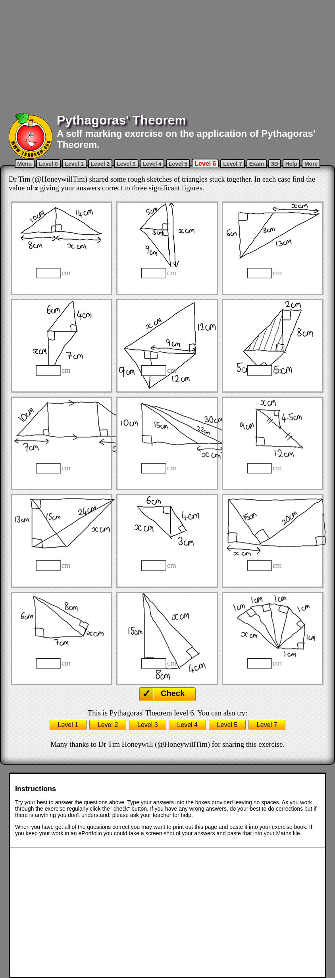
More (311, 164)
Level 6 (205, 163)
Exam (256, 164)
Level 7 (232, 164)
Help (291, 164)
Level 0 (48, 164)
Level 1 (74, 164)
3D (274, 164)
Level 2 (100, 164)
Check (173, 693)
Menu (24, 164)
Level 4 (151, 164)
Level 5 (178, 164)
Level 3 (126, 164)
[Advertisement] (168, 55)
